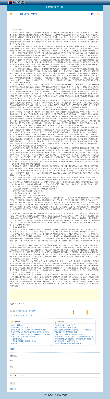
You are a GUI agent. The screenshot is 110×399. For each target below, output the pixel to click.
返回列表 (13, 389)
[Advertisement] (46, 21)
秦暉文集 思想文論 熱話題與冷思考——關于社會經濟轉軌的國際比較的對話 (37, 334)
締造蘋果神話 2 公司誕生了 (20, 327)
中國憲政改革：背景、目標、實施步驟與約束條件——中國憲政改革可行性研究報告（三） (42, 330)
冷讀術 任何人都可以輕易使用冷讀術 (24, 336)
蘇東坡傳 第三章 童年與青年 (26, 311)
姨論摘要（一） (16, 343)
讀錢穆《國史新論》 (18, 325)
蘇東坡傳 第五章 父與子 (25, 315)
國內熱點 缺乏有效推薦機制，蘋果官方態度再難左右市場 (74, 339)
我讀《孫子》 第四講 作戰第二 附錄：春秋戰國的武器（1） (75, 336)
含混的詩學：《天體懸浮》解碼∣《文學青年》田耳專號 (30, 332)
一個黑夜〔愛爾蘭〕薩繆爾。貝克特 (23, 341)
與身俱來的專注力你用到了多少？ (66, 341)
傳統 (98, 14)
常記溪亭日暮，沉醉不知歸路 (64, 325)
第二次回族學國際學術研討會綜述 (66, 332)
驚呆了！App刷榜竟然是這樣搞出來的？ (68, 343)
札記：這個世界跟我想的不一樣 (65, 327)
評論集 (12, 349)
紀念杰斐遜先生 (16, 339)
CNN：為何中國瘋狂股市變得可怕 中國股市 (69, 334)
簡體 (92, 14)
